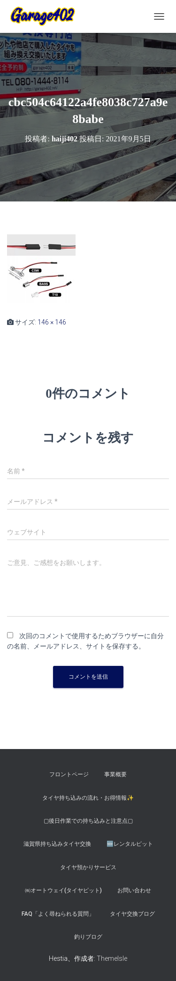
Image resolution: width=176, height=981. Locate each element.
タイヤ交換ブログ (132, 914)
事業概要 (115, 774)
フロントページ (69, 774)
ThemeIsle (112, 958)
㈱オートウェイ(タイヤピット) (63, 890)
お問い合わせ (134, 890)
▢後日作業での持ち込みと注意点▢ (88, 821)
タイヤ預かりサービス (88, 867)
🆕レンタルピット (130, 844)
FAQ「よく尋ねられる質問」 (58, 914)
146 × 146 (52, 322)
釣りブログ (88, 937)
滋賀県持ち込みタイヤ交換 (57, 844)
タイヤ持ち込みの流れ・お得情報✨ (88, 798)
